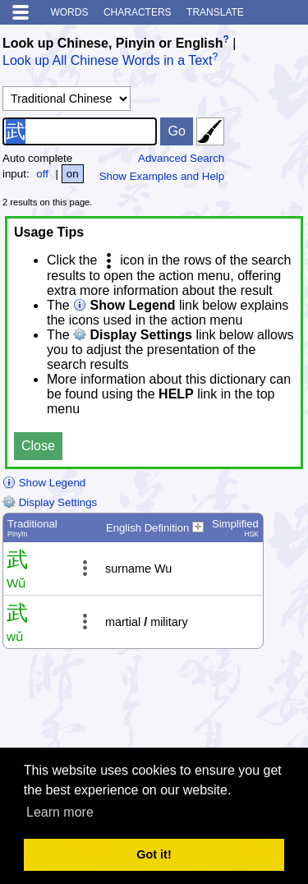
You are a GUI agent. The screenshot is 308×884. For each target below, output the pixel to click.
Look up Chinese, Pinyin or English (112, 43)
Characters (137, 12)
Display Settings (49, 502)
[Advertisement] (174, 705)
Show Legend (43, 483)
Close (38, 446)
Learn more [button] (60, 812)
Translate (215, 12)
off (42, 174)
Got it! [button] (153, 854)
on (73, 174)
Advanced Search (181, 158)
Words (69, 12)
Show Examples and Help (162, 176)
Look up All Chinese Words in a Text (107, 61)
